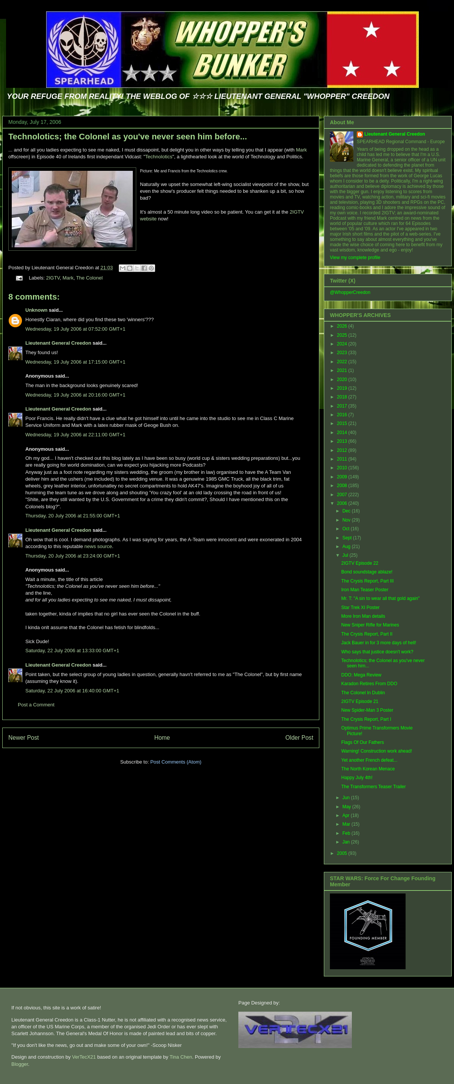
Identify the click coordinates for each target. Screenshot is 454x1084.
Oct (346, 528)
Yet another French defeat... (369, 760)
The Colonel (89, 278)
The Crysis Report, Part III (367, 581)
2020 (342, 379)
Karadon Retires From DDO (369, 683)
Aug (347, 546)
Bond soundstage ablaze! (366, 572)
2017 (342, 406)
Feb (346, 833)
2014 (342, 432)
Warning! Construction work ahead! (376, 751)
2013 (342, 441)
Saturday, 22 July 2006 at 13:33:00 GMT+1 (72, 650)
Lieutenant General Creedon (58, 343)
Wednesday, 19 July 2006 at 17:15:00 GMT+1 (75, 362)
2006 (342, 503)
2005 (342, 853)
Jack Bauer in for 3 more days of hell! (378, 642)
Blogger (19, 1064)
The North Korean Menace (368, 769)
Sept (347, 537)
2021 (342, 370)
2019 (342, 388)
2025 (342, 335)
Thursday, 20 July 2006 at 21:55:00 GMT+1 (72, 516)
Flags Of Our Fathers (362, 742)
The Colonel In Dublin (363, 692)
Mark (301, 150)
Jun (346, 797)
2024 (342, 344)
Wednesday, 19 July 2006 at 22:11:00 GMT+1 (75, 434)
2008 (342, 485)
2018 (342, 397)
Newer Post (23, 737)
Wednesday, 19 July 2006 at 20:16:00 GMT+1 (75, 395)
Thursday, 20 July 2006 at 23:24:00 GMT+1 (72, 556)
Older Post (299, 737)
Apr (346, 815)
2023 (342, 352)
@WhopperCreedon (350, 292)
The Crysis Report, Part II (366, 634)
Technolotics (159, 156)
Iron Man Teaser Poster (365, 589)
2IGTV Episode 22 (359, 563)
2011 (342, 459)
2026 (342, 326)
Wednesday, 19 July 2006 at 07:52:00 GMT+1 (75, 329)
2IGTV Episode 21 (359, 701)
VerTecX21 (84, 1057)
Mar (346, 824)
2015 (342, 423)
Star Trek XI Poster (360, 607)
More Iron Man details (363, 616)
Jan (346, 842)
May (347, 806)
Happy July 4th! (357, 777)
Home (162, 737)
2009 (342, 477)
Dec (347, 511)
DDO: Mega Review (361, 675)
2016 (342, 414)
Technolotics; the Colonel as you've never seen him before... (127, 136)
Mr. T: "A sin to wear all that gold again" (380, 598)
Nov (347, 520)
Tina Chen (180, 1057)
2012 (342, 450)
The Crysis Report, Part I (366, 719)
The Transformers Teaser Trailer (373, 786)
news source (98, 546)
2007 (342, 494)
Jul (346, 555)
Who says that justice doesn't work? (377, 651)
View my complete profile (355, 257)
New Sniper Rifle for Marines (370, 625)
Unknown (36, 310)
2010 (342, 467)
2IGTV (53, 278)
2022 (342, 361)
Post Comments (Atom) (175, 762)
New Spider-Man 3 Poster (367, 710)
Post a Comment (36, 705)
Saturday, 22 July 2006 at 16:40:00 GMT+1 (72, 691)
